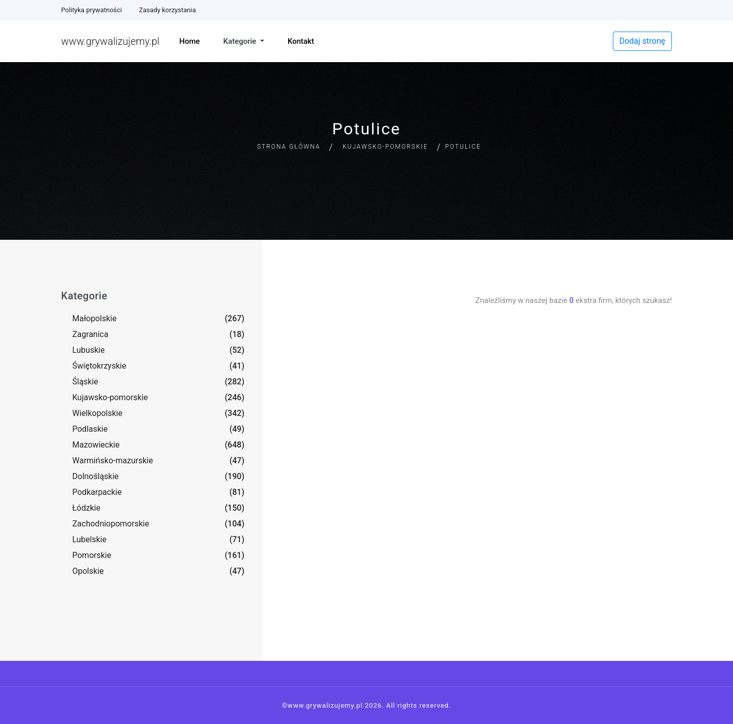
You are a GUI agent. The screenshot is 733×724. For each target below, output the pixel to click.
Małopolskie (94, 318)
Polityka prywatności (91, 10)
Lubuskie (88, 350)
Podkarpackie (97, 492)
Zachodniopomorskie (110, 523)
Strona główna (289, 146)
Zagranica (90, 334)
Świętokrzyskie (99, 366)
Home (189, 41)
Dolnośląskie (95, 476)
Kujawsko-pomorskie (385, 146)
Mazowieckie (96, 445)
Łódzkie (86, 508)
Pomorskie (91, 555)
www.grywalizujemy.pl (110, 41)
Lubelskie (89, 539)
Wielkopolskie (97, 413)
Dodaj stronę (642, 41)
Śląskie (85, 381)
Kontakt (301, 41)
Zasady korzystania (167, 10)
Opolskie (88, 571)
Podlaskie (89, 429)
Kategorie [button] (241, 41)
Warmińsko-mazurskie (112, 460)
